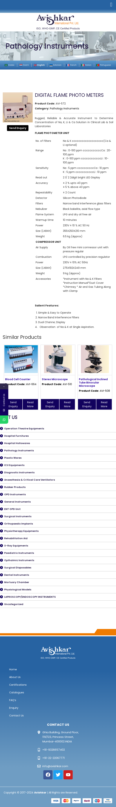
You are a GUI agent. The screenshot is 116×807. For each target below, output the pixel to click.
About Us (15, 677)
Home (13, 669)
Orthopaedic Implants (18, 523)
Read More (30, 404)
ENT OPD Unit (12, 509)
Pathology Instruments (64, 108)
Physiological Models (17, 589)
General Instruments (17, 501)
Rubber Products (15, 487)
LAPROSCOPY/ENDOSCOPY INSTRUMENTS (30, 597)
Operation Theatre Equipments (24, 428)
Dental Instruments (16, 575)
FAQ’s (12, 700)
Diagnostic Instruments (19, 472)
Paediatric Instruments (19, 553)
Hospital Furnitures (16, 436)
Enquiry (13, 708)
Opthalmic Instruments (19, 560)
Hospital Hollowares (17, 443)
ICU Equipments (14, 465)
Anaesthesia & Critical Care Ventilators (29, 480)
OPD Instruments (15, 494)
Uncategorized (13, 604)
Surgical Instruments (17, 516)
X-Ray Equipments (16, 545)
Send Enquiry (17, 128)
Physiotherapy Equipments (21, 531)
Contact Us (16, 715)
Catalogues (16, 692)
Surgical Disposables (17, 567)
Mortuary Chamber (16, 582)
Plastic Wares (12, 458)
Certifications (18, 685)
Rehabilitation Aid (16, 538)
